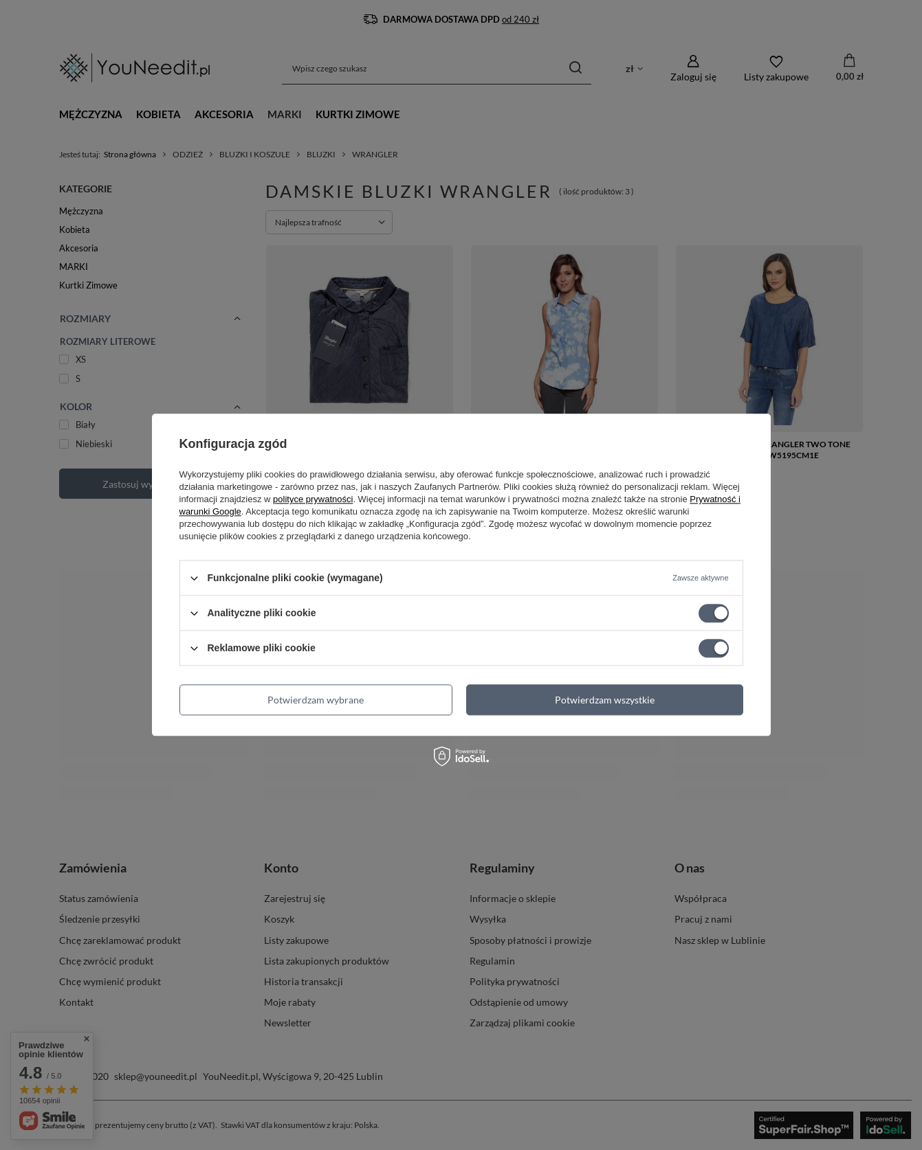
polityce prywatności (313, 499)
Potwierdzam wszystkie (605, 700)
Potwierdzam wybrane (315, 700)
